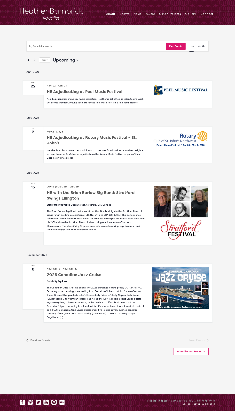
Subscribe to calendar (189, 351)
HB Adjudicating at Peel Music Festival (84, 91)
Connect (207, 14)
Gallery (190, 14)
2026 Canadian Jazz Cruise (74, 274)
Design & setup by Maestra (199, 404)
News (137, 14)
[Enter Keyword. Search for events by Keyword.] (96, 46)
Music (150, 14)
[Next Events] (35, 60)
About (110, 14)
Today (45, 59)
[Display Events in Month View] (200, 46)
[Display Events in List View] (191, 46)
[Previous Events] (28, 60)
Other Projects (170, 14)
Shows (124, 14)
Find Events (175, 46)
